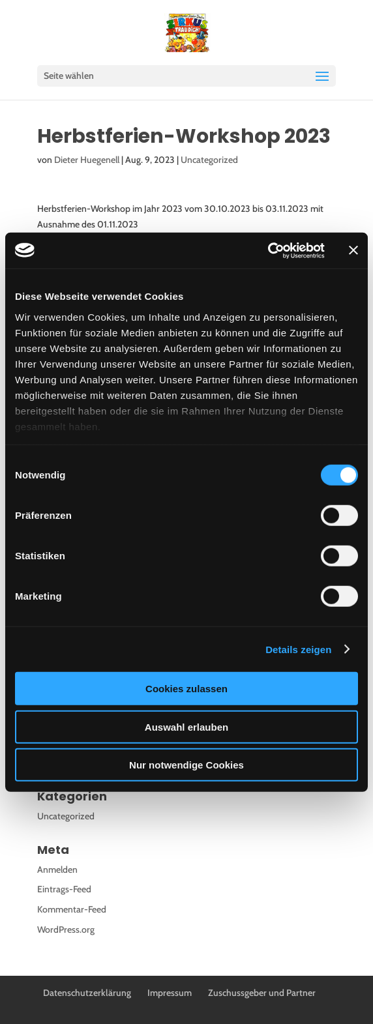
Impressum (169, 993)
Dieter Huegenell (86, 160)
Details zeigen (298, 648)
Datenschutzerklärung (87, 993)
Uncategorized (209, 160)
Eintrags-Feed (64, 889)
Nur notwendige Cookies (186, 764)
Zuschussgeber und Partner (262, 993)
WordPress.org (66, 929)
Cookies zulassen (186, 688)
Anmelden (57, 869)
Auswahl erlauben (186, 726)
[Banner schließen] (353, 250)
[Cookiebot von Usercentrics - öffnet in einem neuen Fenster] (268, 250)
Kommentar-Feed (71, 909)
